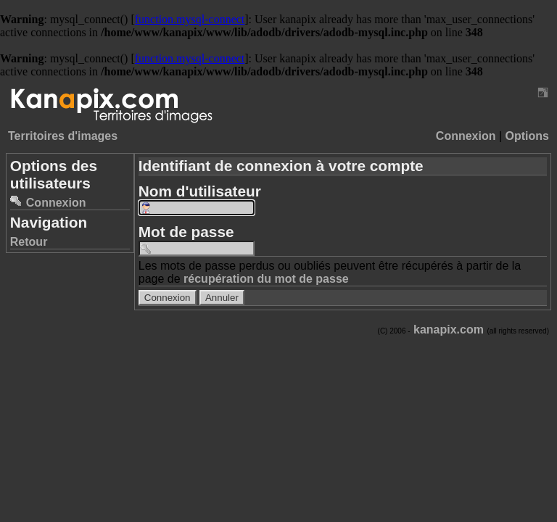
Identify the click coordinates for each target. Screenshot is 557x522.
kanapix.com (448, 329)
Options (527, 136)
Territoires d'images (62, 136)
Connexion (466, 136)
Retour (29, 242)
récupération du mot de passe (266, 279)
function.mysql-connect (190, 19)
